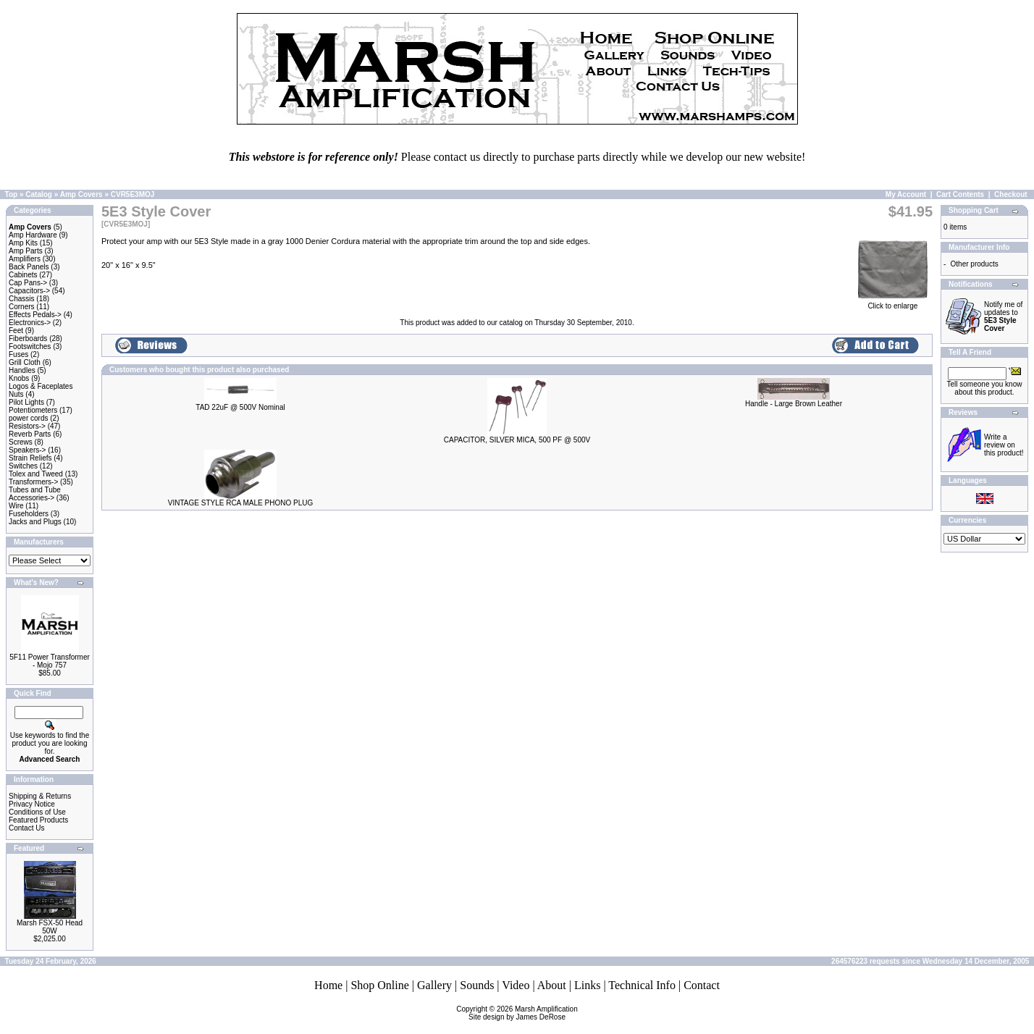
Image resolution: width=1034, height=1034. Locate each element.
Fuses (18, 354)
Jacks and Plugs (35, 522)
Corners (22, 307)
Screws (21, 442)
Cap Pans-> (28, 283)
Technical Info (642, 985)
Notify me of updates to (1003, 316)
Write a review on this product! (1003, 445)
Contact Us (26, 828)
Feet (16, 331)
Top (11, 194)
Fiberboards (28, 338)
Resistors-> (27, 426)
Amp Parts (26, 251)
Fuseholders (29, 514)
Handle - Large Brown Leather (793, 404)
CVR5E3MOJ (133, 194)
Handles (22, 370)
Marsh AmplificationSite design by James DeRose (523, 1013)
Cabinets (23, 275)
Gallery (434, 985)
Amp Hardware (33, 235)
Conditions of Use (37, 812)
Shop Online (379, 985)
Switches (23, 466)
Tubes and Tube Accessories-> (35, 494)
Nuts (16, 394)
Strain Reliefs (30, 458)
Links (587, 985)
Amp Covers (81, 194)
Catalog (38, 194)
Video (515, 985)
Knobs (19, 378)
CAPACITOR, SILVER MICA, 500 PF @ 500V (517, 440)
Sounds (477, 985)
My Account (906, 194)
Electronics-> (30, 323)
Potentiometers (33, 410)
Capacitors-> (29, 291)
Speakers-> (27, 450)
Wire (16, 506)
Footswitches (30, 346)
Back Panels (29, 267)
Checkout (1010, 194)
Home (328, 985)
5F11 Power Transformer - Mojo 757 (49, 661)
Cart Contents (960, 194)
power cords (28, 418)
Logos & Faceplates (40, 386)
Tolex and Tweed (36, 474)
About (551, 985)
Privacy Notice (32, 804)
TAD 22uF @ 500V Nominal (240, 407)
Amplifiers (25, 259)
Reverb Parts (30, 434)
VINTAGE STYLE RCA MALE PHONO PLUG (240, 503)
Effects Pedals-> (35, 315)
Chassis (22, 299)
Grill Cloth (25, 362)
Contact (702, 985)
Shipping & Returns (40, 796)
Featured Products (38, 820)
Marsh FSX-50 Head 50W (50, 927)
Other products (975, 264)
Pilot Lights (26, 402)
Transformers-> (33, 482)
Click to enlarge (893, 302)
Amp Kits (23, 243)
